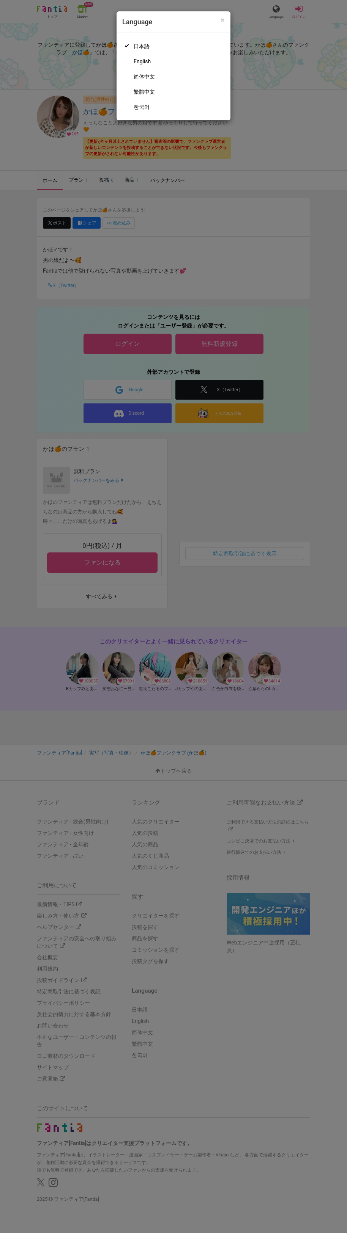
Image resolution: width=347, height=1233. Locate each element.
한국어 (142, 107)
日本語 (142, 46)
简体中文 (144, 77)
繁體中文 (144, 92)
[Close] (223, 20)
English (142, 61)
